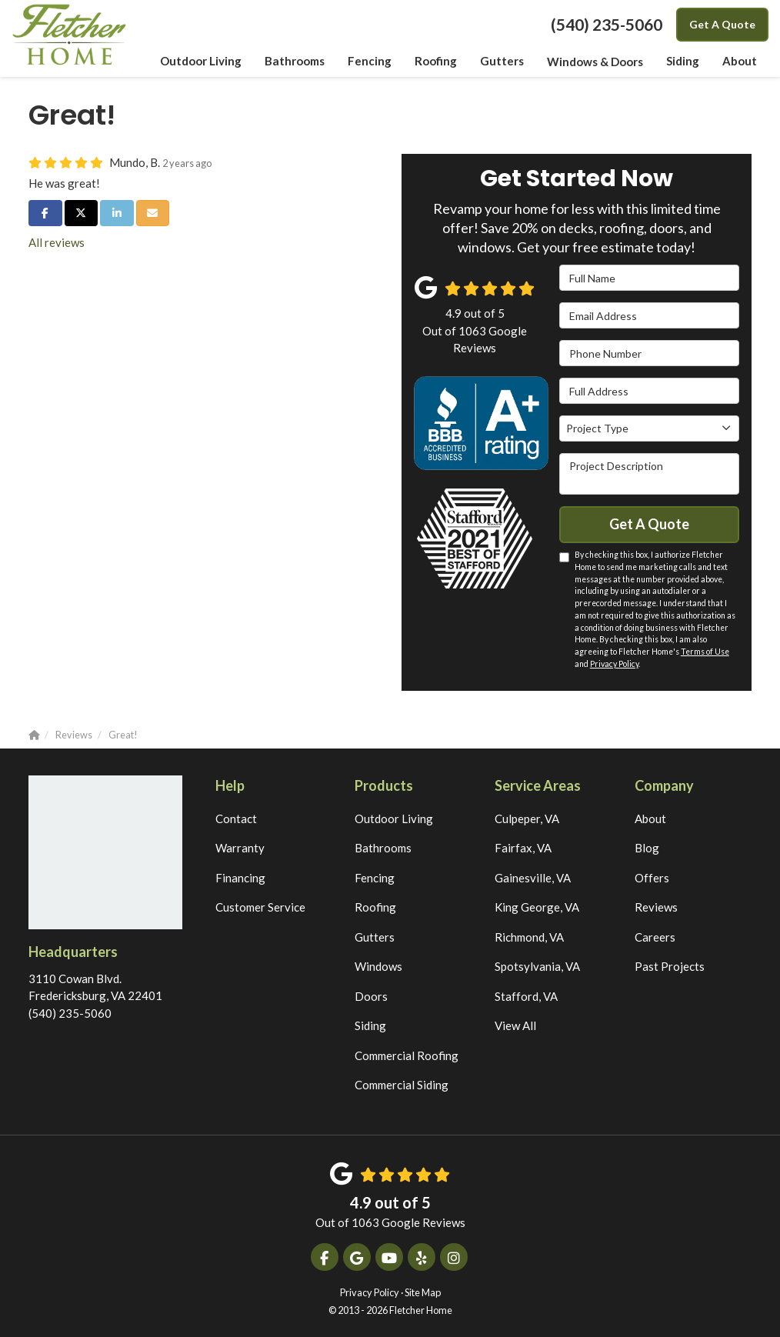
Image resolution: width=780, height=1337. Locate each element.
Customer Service (260, 907)
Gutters (375, 937)
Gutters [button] (502, 61)
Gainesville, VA (533, 878)
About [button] (739, 61)
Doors (371, 996)
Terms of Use (705, 651)
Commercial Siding (401, 1085)
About (650, 818)
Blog (647, 848)
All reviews (56, 242)
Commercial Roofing (406, 1055)
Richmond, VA (529, 937)
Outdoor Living (394, 818)
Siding (370, 1025)
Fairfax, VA (523, 848)
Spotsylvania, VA (537, 966)
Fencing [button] (370, 61)
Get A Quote (722, 24)
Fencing (375, 878)
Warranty (240, 848)
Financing (240, 878)
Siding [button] (682, 61)
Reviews (656, 907)
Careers (655, 937)
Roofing (375, 907)
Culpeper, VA (527, 818)
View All (515, 1025)
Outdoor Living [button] (202, 61)
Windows (378, 966)
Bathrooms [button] (295, 61)
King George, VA (537, 907)
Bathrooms (383, 848)
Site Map (423, 1292)
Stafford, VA (526, 996)
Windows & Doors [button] (595, 61)
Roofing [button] (436, 61)
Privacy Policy (614, 663)
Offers (652, 878)
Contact (236, 818)
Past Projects (670, 966)
